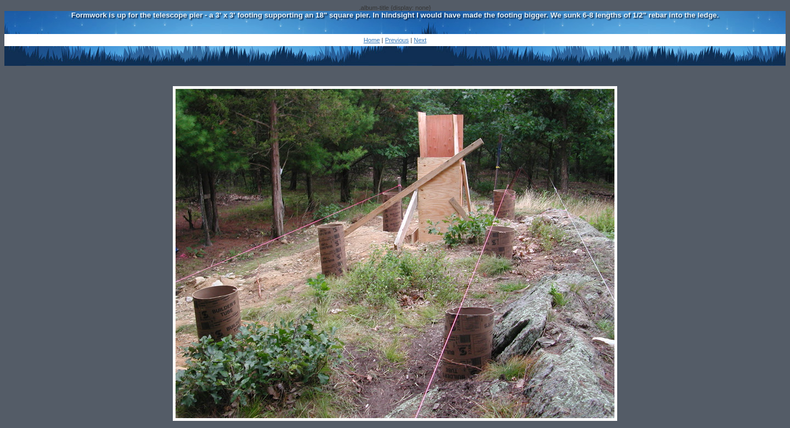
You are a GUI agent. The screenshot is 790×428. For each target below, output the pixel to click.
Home (372, 40)
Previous (397, 40)
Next (420, 40)
